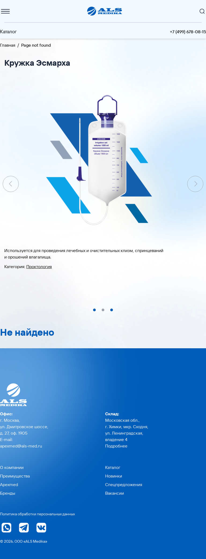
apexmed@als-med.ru (21, 446)
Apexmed (9, 484)
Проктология (39, 266)
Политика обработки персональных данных (37, 514)
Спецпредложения (123, 484)
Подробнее (116, 446)
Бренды (7, 493)
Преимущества (15, 476)
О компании (12, 467)
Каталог (8, 31)
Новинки (113, 476)
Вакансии (114, 493)
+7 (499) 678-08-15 (188, 31)
